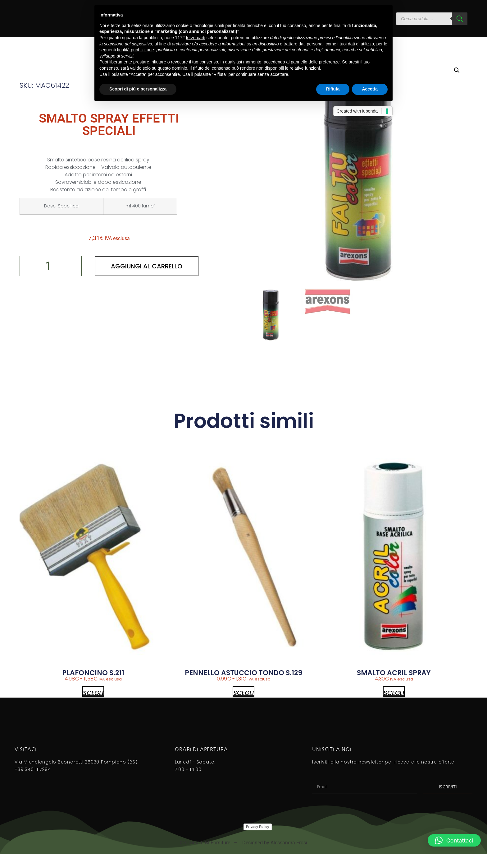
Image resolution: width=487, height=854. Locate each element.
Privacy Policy (257, 826)
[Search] (459, 18)
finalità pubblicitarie (135, 49)
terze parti (195, 37)
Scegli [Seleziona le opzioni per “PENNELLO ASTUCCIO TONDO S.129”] (243, 693)
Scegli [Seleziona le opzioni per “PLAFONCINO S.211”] (93, 693)
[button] (456, 70)
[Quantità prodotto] (51, 266)
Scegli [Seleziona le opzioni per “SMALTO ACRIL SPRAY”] (394, 693)
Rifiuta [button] (333, 88)
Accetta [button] (370, 88)
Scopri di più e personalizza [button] (137, 88)
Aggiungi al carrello (146, 266)
